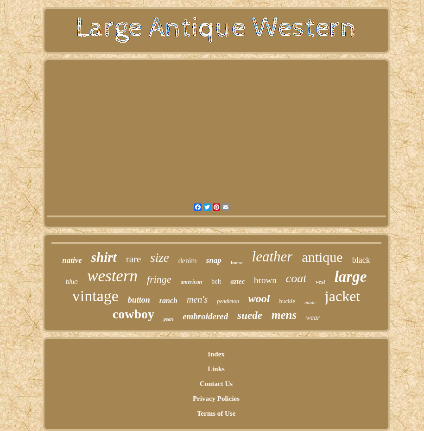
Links (216, 369)
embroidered (205, 316)
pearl (168, 319)
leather (272, 256)
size (159, 258)
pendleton (228, 301)
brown (265, 280)
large (351, 276)
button (139, 299)
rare (133, 259)
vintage (95, 295)
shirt (104, 257)
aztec (237, 281)
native (72, 260)
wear (313, 317)
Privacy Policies (216, 398)
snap (213, 260)
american (192, 282)
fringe (159, 279)
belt (216, 281)
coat (296, 278)
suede (249, 315)
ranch (168, 300)
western (112, 276)
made (310, 302)
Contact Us (216, 383)
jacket (342, 296)
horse (237, 262)
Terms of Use (216, 413)
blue (72, 281)
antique (322, 257)
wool (259, 298)
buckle (287, 301)
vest (320, 281)
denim (187, 261)
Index (216, 354)
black (361, 260)
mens (284, 315)
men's (197, 299)
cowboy (133, 314)
